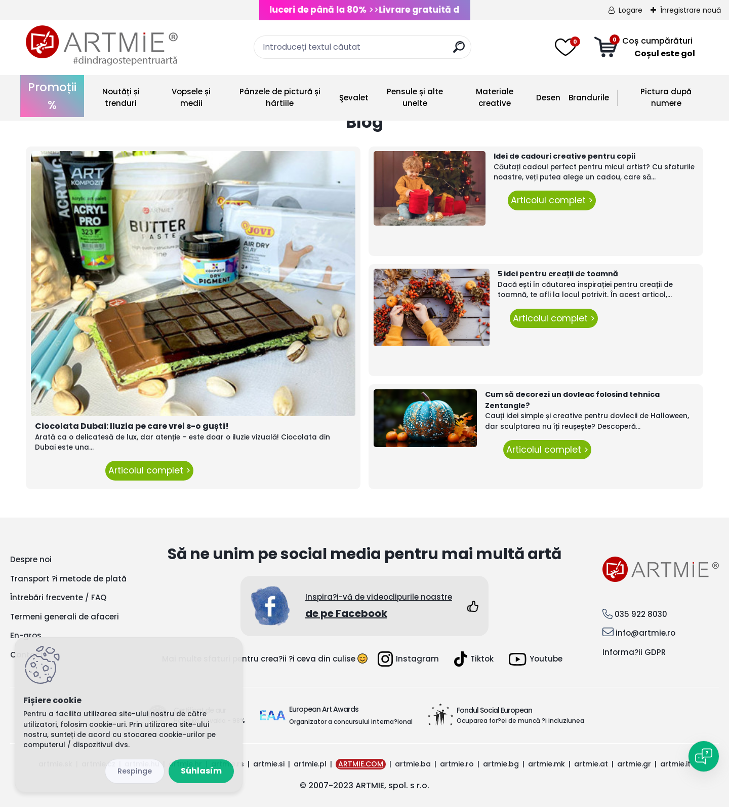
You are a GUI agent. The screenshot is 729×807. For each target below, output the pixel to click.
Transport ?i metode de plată (68, 578)
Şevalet (354, 97)
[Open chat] (703, 756)
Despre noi (31, 559)
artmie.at (591, 764)
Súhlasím (201, 771)
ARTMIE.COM (360, 764)
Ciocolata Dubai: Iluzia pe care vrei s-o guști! (132, 426)
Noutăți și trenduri (121, 97)
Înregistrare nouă (690, 10)
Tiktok (474, 659)
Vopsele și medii (191, 97)
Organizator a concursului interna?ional (351, 721)
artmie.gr (634, 764)
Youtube (535, 659)
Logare (630, 10)
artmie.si (269, 764)
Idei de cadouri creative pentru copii (564, 156)
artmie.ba (413, 764)
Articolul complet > (149, 470)
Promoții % (52, 96)
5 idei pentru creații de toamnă (558, 274)
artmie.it (675, 764)
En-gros (26, 635)
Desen (548, 97)
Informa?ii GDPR (634, 652)
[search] (459, 51)
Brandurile (589, 97)
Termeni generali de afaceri (64, 616)
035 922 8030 (641, 614)
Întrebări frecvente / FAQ (58, 597)
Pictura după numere (666, 97)
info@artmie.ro (645, 633)
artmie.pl (310, 764)
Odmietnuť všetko (135, 771)
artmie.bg (501, 764)
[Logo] (102, 45)
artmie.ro (457, 764)
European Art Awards (323, 709)
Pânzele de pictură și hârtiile (279, 97)
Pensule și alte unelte (415, 97)
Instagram (408, 659)
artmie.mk (546, 764)
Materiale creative (494, 97)
